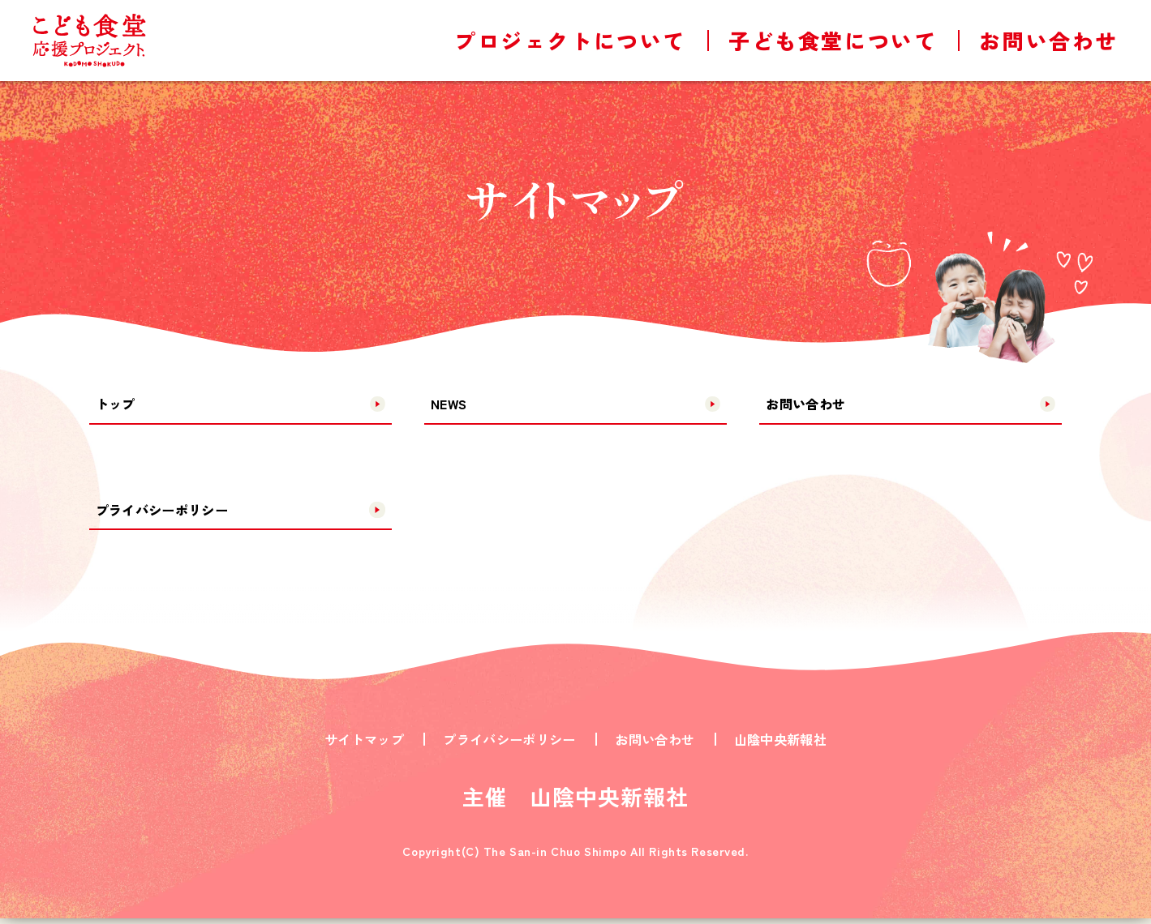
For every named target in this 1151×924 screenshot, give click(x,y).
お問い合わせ (811, 404)
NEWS (451, 404)
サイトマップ (364, 745)
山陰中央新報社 (780, 745)
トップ (119, 404)
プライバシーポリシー (171, 513)
